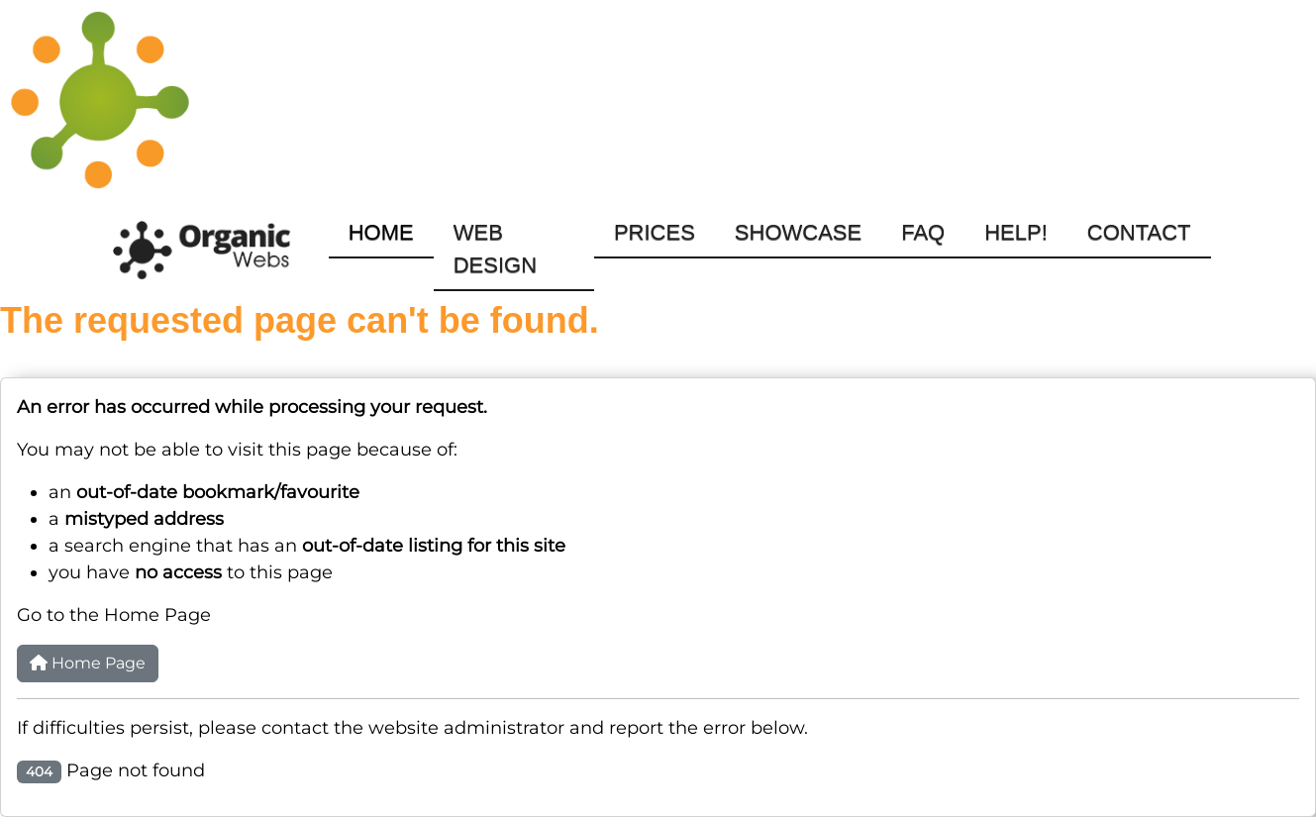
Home (381, 232)
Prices (654, 232)
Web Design (495, 248)
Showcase (798, 232)
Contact (1139, 232)
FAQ (923, 232)
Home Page (88, 663)
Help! (1016, 232)
